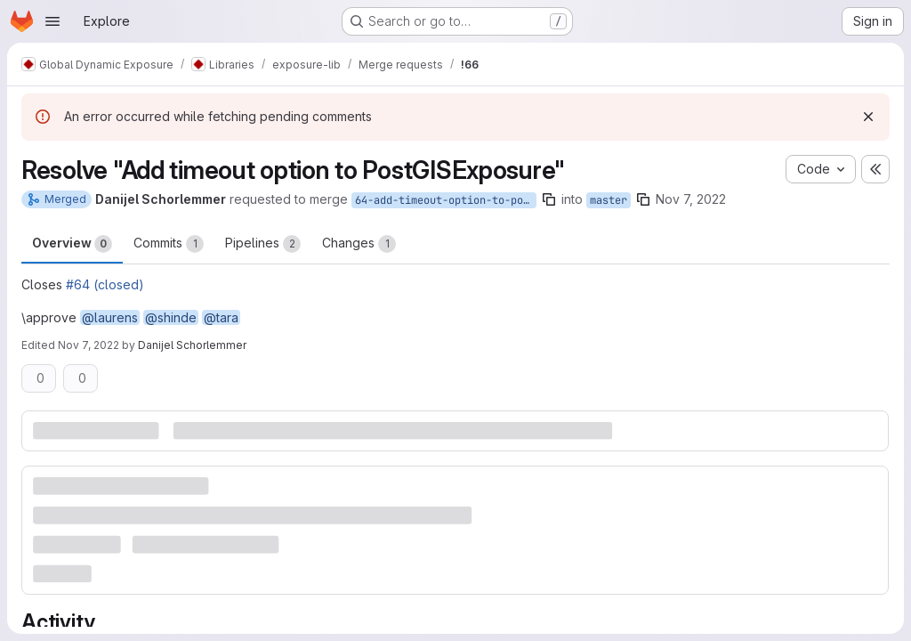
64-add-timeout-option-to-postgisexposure (445, 200)
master (608, 200)
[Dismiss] (868, 116)
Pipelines (263, 244)
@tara (221, 317)
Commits (168, 244)
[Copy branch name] (549, 199)
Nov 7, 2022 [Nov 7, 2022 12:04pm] (88, 345)
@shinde (171, 317)
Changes (359, 244)
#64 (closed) (105, 284)
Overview (72, 244)
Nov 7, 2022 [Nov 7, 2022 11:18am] (691, 199)
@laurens (110, 317)
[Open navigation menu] (52, 21)
